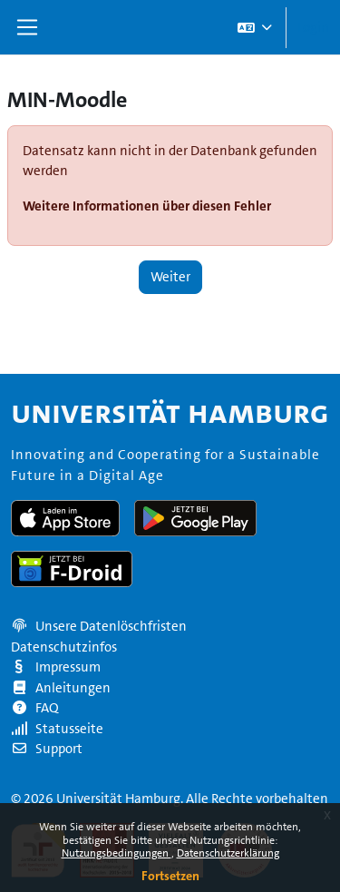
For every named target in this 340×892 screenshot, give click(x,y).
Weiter (170, 277)
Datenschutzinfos (64, 647)
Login (313, 27)
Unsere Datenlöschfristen (111, 626)
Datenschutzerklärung (228, 853)
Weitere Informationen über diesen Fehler (147, 205)
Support (47, 749)
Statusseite (57, 729)
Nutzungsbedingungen (116, 853)
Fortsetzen (170, 876)
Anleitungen (61, 688)
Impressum (56, 667)
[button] (254, 27)
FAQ (35, 708)
